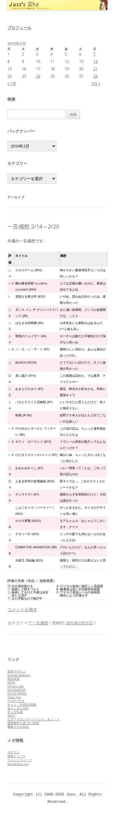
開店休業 (13, 678)
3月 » (95, 83)
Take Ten (14, 697)
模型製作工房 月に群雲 (23, 723)
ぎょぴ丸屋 (15, 712)
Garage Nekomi (18, 675)
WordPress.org (18, 764)
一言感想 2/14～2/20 (33, 226)
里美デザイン (16, 671)
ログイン (13, 752)
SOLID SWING (17, 693)
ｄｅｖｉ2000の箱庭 (21, 704)
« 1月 (11, 83)
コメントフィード (19, 760)
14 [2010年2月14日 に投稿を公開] (95, 61)
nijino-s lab (15, 686)
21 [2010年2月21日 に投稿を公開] (95, 68)
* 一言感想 (38, 623)
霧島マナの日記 (18, 726)
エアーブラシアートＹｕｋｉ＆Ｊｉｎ (33, 719)
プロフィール (19, 27)
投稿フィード (16, 756)
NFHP (11, 682)
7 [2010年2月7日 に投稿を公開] (94, 54)
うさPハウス (16, 701)
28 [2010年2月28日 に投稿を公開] (95, 76)
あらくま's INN (18, 708)
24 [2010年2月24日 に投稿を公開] (38, 76)
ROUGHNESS (16, 690)
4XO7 (11, 715)
